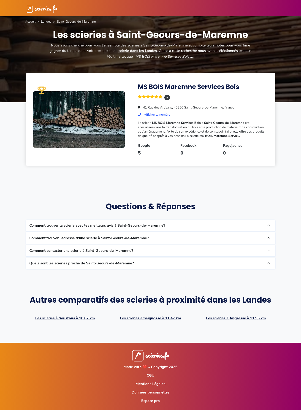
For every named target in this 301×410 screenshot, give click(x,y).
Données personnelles (150, 392)
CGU (150, 375)
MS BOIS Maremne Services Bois (190, 86)
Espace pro (150, 400)
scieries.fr (42, 8)
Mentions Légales (150, 383)
